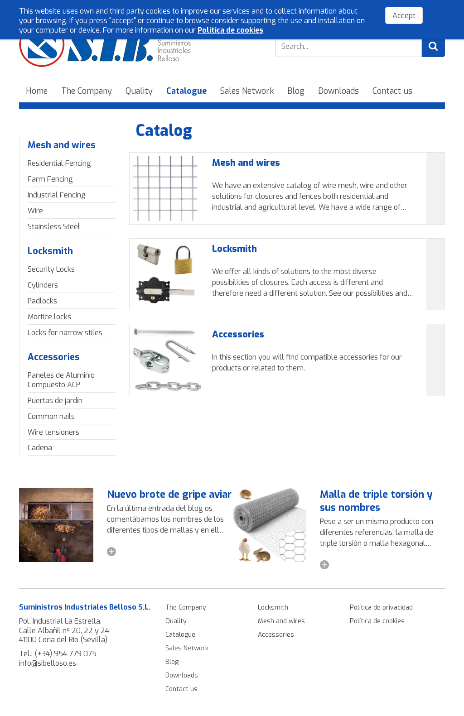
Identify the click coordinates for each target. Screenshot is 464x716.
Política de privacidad (381, 607)
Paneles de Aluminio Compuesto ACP (61, 379)
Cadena (40, 447)
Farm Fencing (50, 179)
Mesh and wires (62, 145)
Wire (35, 211)
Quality (139, 91)
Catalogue (186, 91)
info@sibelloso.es (47, 663)
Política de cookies (377, 621)
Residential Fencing (59, 163)
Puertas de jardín (55, 400)
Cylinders (43, 285)
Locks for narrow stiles (65, 332)
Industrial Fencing (57, 195)
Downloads (338, 91)
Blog (295, 91)
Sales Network (247, 91)
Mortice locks (49, 317)
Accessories (54, 357)
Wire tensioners (53, 432)
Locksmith (50, 251)
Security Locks (51, 269)
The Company (86, 91)
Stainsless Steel (54, 226)
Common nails (51, 416)
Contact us (392, 91)
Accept (404, 15)
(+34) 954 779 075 (65, 653)
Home (37, 91)
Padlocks (42, 301)
